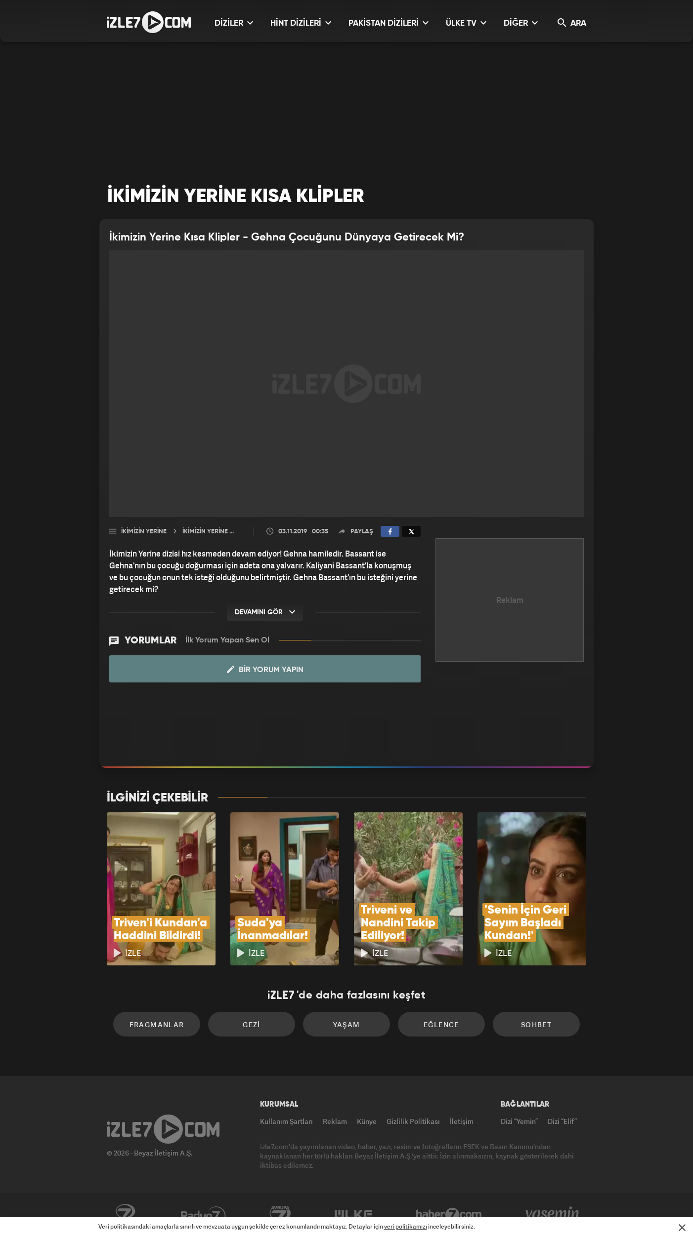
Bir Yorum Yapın (265, 670)
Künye (367, 1121)
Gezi (251, 1024)
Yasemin (553, 1215)
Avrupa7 (280, 1215)
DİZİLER (234, 23)
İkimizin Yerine (144, 531)
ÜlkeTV (354, 1215)
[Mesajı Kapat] (682, 1228)
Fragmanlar (157, 1024)
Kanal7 (125, 1215)
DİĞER (521, 23)
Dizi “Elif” (562, 1121)
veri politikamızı (405, 1226)
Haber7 (449, 1215)
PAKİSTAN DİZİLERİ (388, 23)
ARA (572, 23)
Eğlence (441, 1024)
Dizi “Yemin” (519, 1121)
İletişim (462, 1121)
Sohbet (536, 1024)
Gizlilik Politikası (413, 1121)
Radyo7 (203, 1215)
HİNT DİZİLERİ (300, 23)
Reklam (335, 1121)
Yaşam (346, 1024)
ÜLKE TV (466, 23)
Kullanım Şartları (286, 1121)
